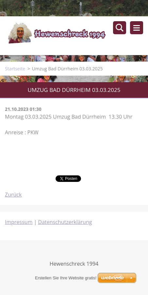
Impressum (18, 222)
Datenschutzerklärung (65, 222)
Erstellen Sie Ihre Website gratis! (65, 277)
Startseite (15, 69)
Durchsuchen (119, 27)
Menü (136, 27)
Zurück (13, 194)
